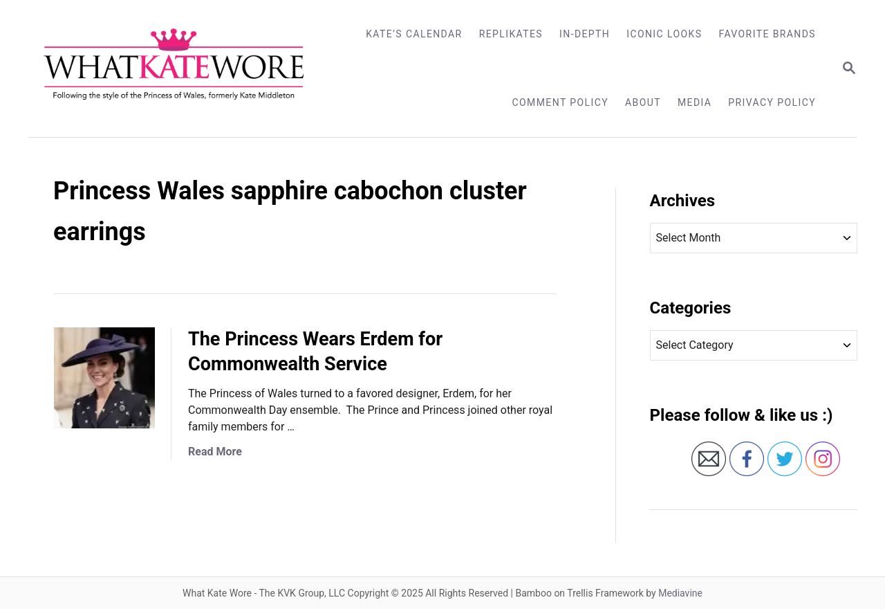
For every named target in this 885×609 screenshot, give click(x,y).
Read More (215, 451)
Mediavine (680, 593)
